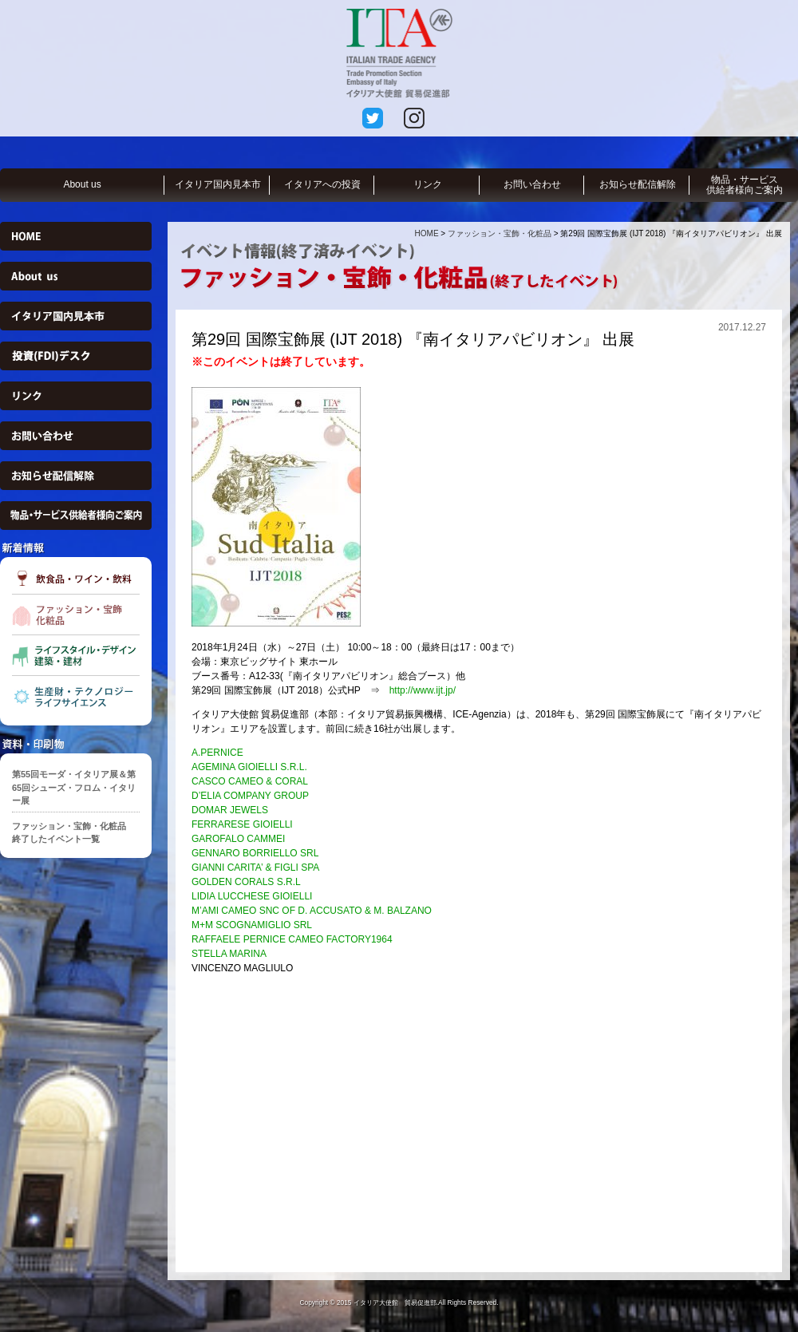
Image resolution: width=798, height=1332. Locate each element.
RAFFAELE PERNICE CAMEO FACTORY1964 (292, 939)
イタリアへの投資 (322, 184)
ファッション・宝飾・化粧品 (499, 233)
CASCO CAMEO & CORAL (250, 781)
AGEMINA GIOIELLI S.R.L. (249, 767)
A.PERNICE (217, 752)
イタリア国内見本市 (218, 184)
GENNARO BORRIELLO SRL (255, 853)
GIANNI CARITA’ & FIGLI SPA (255, 867)
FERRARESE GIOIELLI (242, 824)
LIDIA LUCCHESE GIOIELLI (252, 896)
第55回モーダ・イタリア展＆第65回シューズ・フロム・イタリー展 (74, 787)
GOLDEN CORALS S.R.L (246, 881)
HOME (427, 233)
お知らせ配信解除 (637, 184)
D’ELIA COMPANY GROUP (250, 795)
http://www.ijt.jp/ (418, 690)
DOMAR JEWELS (230, 810)
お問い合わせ (532, 184)
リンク (427, 184)
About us (82, 184)
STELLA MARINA (229, 953)
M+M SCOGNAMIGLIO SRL (252, 925)
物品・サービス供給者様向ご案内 (744, 185)
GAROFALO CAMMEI (238, 838)
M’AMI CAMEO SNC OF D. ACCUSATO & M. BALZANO (312, 910)
